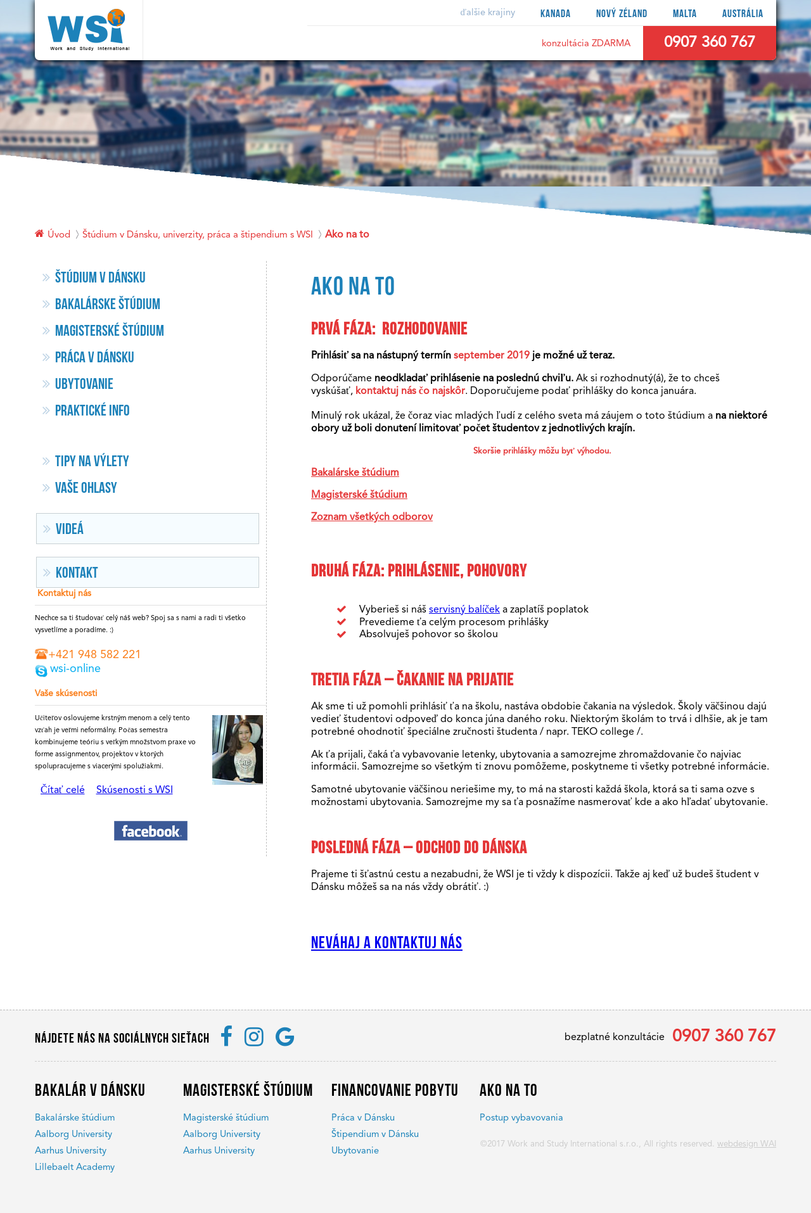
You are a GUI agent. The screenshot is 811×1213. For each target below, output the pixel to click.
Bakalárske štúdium (355, 473)
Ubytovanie (355, 1151)
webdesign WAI (746, 1144)
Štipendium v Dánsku (375, 1135)
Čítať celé (63, 790)
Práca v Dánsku (363, 1118)
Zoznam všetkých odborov (372, 517)
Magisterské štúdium (359, 495)
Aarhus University (70, 1151)
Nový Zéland (622, 13)
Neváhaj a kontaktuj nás (387, 943)
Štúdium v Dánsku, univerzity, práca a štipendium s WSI (197, 235)
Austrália (742, 13)
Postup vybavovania (521, 1118)
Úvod (59, 235)
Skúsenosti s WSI (134, 790)
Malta (685, 13)
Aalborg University (73, 1135)
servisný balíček (464, 610)
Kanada (555, 13)
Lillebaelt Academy (75, 1167)
